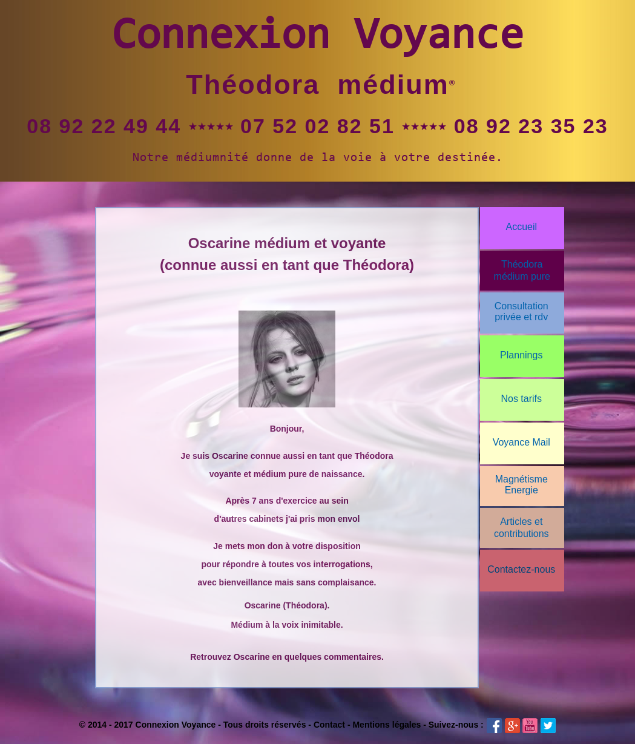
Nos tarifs (521, 398)
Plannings (521, 355)
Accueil (521, 227)
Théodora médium (317, 84)
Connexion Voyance (318, 37)
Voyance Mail (521, 442)
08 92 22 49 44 (104, 125)
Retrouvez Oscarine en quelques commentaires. (287, 657)
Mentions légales (386, 724)
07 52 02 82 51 (317, 125)
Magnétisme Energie (521, 484)
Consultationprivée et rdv (521, 311)
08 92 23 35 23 (531, 125)
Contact (329, 724)
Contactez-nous (521, 569)
